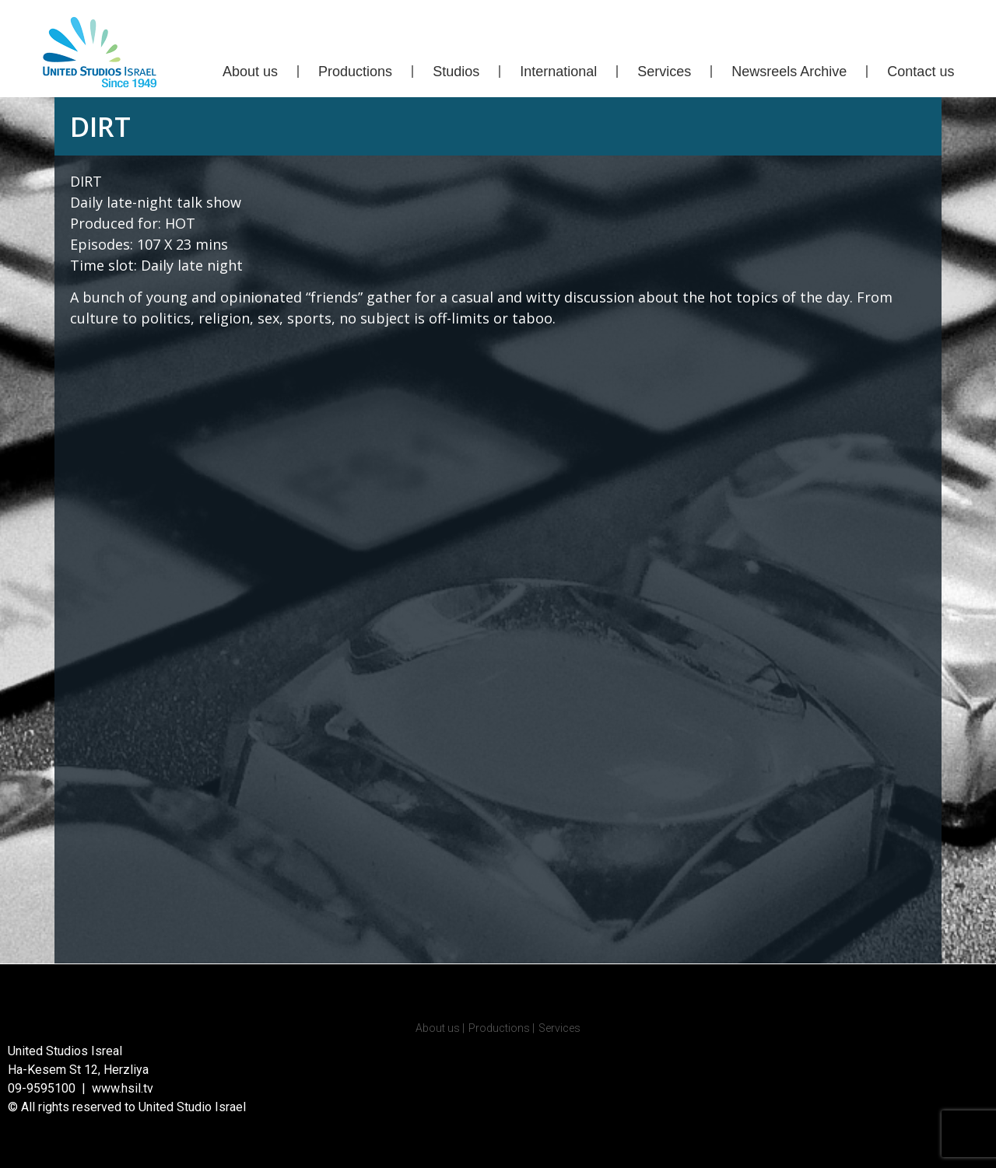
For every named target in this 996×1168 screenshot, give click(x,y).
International (558, 71)
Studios (456, 71)
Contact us (920, 71)
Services (664, 71)
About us (250, 71)
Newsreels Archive (789, 71)
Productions (355, 71)
